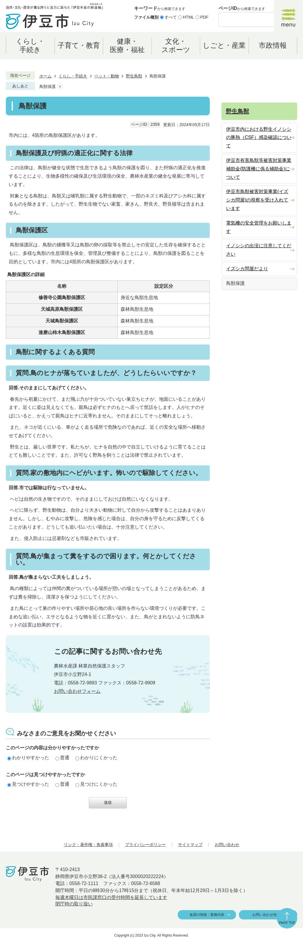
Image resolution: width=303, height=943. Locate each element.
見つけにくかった (96, 784)
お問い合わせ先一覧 (268, 915)
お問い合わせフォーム (77, 691)
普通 (62, 757)
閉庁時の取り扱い (74, 903)
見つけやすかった (28, 784)
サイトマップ (190, 844)
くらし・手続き (73, 76)
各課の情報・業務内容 (206, 915)
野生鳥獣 (134, 76)
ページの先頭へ (287, 918)
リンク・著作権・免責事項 (88, 844)
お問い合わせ (227, 844)
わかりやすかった (28, 757)
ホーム (45, 76)
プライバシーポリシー (145, 844)
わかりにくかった (96, 757)
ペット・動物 (106, 76)
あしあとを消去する (60, 86)
